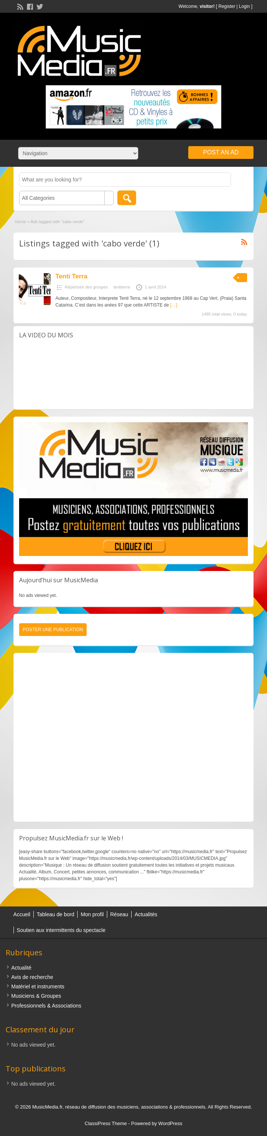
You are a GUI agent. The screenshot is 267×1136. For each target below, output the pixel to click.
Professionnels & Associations (46, 1006)
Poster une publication (53, 629)
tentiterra (122, 287)
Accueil (22, 914)
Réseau (119, 914)
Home (20, 221)
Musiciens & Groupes (36, 996)
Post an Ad (221, 152)
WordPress (170, 1123)
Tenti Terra (71, 276)
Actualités (146, 914)
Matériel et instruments (37, 986)
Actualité (21, 968)
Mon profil (92, 914)
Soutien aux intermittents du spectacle (61, 930)
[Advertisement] (133, 737)
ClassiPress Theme (106, 1123)
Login (244, 6)
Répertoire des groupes (86, 287)
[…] (173, 305)
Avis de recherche (32, 977)
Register (227, 6)
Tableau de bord (55, 914)
